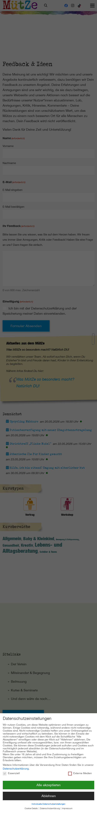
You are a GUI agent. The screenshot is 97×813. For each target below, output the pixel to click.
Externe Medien (80, 769)
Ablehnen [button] (48, 792)
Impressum (67, 805)
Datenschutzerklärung (16, 765)
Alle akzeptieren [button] (48, 782)
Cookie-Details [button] (31, 805)
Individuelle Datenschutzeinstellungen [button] (48, 800)
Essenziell (11, 769)
